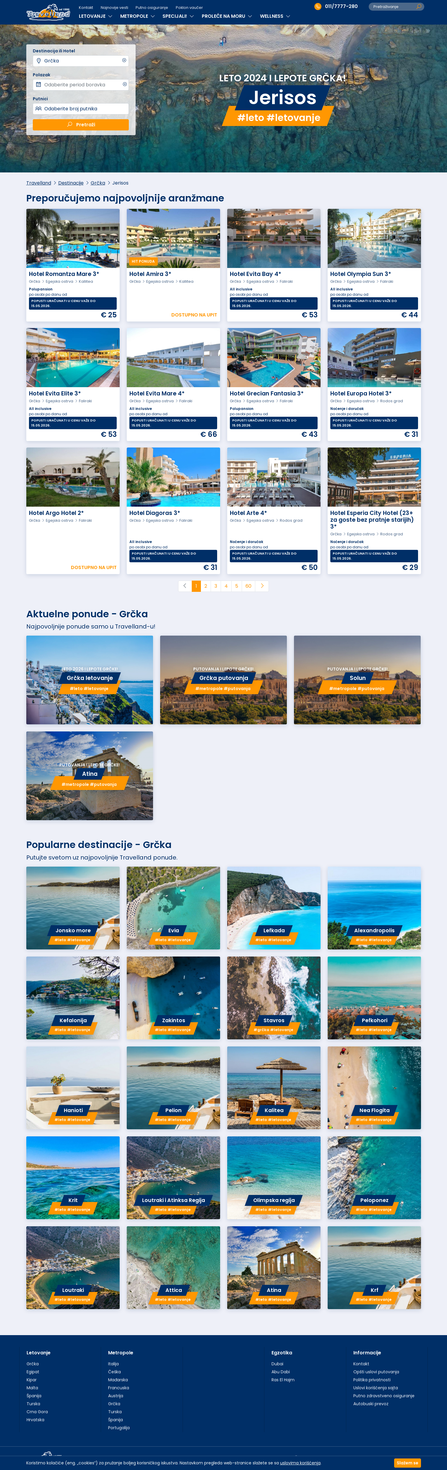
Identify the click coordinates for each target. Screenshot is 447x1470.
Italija (113, 1364)
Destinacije (71, 183)
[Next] (262, 586)
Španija (34, 1396)
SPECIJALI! (178, 16)
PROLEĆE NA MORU (227, 16)
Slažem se (407, 1463)
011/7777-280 (336, 6)
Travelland (38, 183)
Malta (32, 1388)
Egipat (33, 1372)
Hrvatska (35, 1420)
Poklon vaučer (189, 7)
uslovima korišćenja (300, 1463)
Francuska (118, 1388)
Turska (33, 1404)
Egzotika (282, 1352)
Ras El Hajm (283, 1380)
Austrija (115, 1396)
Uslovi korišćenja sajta (375, 1388)
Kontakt (86, 7)
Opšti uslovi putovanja (376, 1372)
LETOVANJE (96, 16)
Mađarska (118, 1380)
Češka (114, 1372)
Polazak (41, 75)
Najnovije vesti (114, 7)
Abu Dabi (281, 1372)
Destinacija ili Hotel (54, 51)
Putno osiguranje (152, 7)
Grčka (51, 60)
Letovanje (39, 1352)
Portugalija (119, 1428)
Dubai (277, 1364)
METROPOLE (137, 16)
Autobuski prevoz (371, 1404)
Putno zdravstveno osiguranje (384, 1396)
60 (248, 586)
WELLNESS (275, 16)
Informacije (367, 1352)
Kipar (32, 1380)
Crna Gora (37, 1412)
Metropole (120, 1352)
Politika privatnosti (372, 1380)
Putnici (40, 99)
